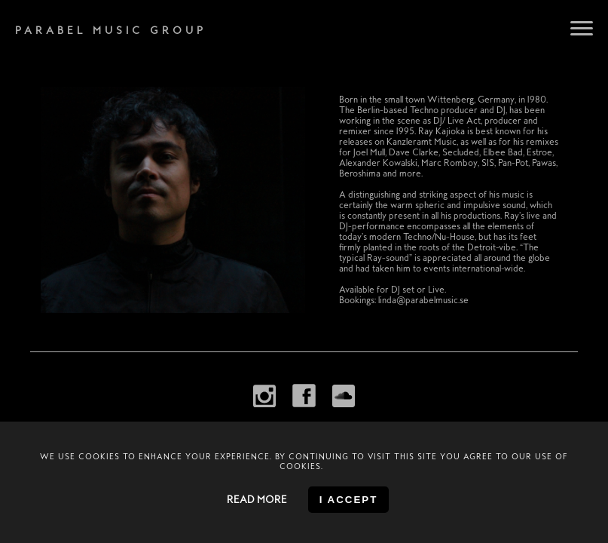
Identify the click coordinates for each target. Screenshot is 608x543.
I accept (348, 499)
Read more (257, 499)
